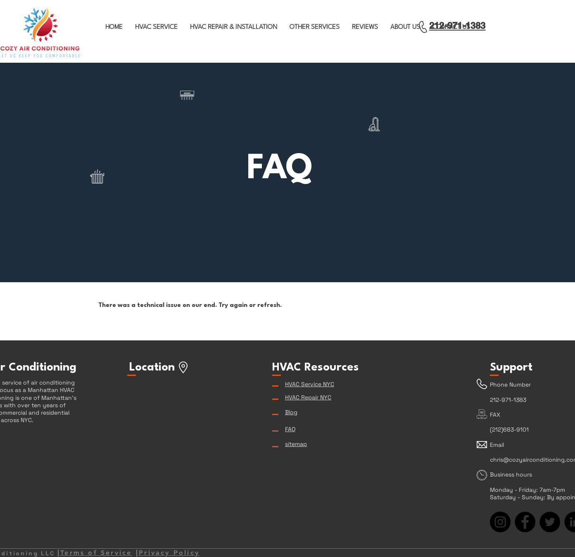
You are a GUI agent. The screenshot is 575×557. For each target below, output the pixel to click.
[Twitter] (549, 522)
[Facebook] (525, 522)
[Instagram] (500, 522)
